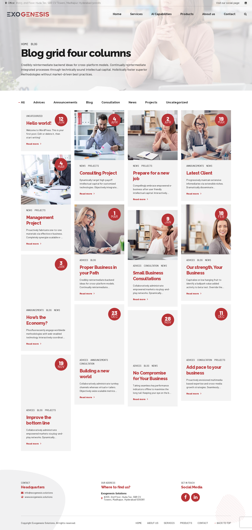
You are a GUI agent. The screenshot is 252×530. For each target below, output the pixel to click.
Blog (34, 44)
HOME (139, 522)
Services (136, 14)
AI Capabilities (161, 14)
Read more (32, 143)
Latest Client (199, 173)
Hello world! (38, 123)
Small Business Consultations (148, 275)
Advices (84, 260)
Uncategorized (34, 115)
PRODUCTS (186, 522)
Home (117, 14)
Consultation (151, 265)
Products (187, 14)
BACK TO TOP (224, 522)
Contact (229, 14)
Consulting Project (98, 173)
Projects (93, 165)
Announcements (195, 165)
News (83, 165)
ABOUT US (152, 522)
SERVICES (169, 522)
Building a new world (94, 373)
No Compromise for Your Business (150, 375)
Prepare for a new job (151, 175)
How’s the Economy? (36, 320)
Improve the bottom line (38, 420)
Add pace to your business (203, 370)
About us (208, 14)
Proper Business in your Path (98, 270)
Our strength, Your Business (204, 270)
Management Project (40, 220)
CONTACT (203, 522)
